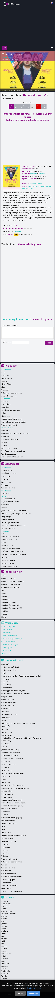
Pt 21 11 (28, 106)
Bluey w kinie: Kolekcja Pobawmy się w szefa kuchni (21, 676)
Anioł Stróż (5, 430)
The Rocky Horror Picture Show (13, 451)
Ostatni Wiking (7, 791)
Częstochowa (6, 911)
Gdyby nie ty (6, 741)
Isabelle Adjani (45, 186)
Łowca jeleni (8, 630)
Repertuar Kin (13, 571)
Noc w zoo (5, 416)
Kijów (3, 593)
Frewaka (4, 729)
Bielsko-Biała (6, 904)
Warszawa (5, 973)
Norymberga (6, 516)
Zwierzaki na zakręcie (9, 396)
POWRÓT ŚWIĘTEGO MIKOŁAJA (13, 554)
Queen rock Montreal (9, 809)
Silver (3, 387)
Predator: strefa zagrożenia (11, 419)
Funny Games (6, 732)
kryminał (41, 174)
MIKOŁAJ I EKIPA (7, 545)
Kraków (4, 931)
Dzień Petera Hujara (9, 473)
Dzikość (4, 720)
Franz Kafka (5, 726)
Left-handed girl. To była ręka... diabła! (16, 513)
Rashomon (5, 812)
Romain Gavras (13, 59)
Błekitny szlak (6, 688)
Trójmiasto (5, 971)
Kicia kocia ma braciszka (10, 410)
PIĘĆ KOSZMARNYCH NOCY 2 (12, 551)
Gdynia (4, 919)
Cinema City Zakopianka (10, 584)
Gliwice (4, 921)
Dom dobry (5, 407)
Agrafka (4, 575)
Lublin (3, 934)
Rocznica (4, 479)
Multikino (4, 611)
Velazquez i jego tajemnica (11, 393)
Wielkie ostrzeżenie (8, 454)
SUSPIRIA (4, 557)
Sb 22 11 (33, 106)
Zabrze (4, 978)
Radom (4, 951)
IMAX (3, 590)
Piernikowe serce (7, 519)
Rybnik (3, 956)
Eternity (4, 508)
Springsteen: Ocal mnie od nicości (14, 835)
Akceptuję (33, 993)
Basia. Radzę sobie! (8, 670)
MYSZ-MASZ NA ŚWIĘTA (10, 548)
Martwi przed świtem (9, 439)
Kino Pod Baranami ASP (10, 605)
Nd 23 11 (38, 106)
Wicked (7, 653)
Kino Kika (4, 596)
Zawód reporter (9, 627)
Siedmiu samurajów (10, 644)
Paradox (4, 614)
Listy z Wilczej (6, 384)
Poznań (4, 949)
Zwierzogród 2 (7, 493)
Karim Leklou (34, 186)
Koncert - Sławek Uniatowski (12, 758)
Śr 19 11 (17, 106)
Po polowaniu (6, 797)
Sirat (3, 829)
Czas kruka (5, 505)
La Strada (7, 633)
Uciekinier (5, 390)
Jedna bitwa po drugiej (10, 750)
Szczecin (4, 966)
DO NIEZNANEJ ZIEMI (9, 714)
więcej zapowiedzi (10, 566)
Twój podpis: (6, 342)
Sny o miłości (6, 482)
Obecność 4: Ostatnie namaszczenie (15, 788)
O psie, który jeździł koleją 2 (12, 785)
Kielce (3, 929)
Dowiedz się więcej (34, 988)
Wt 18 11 (11, 106)
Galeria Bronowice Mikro (10, 587)
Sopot (3, 961)
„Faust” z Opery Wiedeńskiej (12, 891)
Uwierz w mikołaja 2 (9, 425)
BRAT (3, 534)
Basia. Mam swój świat (10, 667)
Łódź (3, 936)
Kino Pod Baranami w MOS (11, 608)
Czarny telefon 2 (7, 705)
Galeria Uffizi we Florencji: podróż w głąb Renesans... (21, 738)
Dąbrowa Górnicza (8, 914)
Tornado (4, 485)
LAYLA (3, 542)
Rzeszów (4, 958)
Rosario (4, 445)
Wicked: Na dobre (8, 488)
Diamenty (5, 711)
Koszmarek (5, 761)
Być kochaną (6, 404)
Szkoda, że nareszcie (9, 448)
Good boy (5, 436)
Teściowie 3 (5, 844)
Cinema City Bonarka (9, 578)
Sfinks (3, 617)
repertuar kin (10, 90)
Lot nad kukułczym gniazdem (12, 773)
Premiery (10, 365)
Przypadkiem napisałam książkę (13, 422)
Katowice (4, 926)
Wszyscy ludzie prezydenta (11, 876)
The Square (7, 647)
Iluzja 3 (4, 381)
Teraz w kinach (14, 660)
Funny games (6, 378)
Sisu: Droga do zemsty (10, 522)
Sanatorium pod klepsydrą (13, 638)
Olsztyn (4, 938)
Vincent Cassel (27, 189)
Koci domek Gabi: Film (9, 755)
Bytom (4, 909)
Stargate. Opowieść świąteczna (13, 525)
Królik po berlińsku (10, 635)
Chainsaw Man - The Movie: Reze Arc (15, 433)
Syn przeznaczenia (8, 528)
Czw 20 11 (22, 106)
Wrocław (4, 976)
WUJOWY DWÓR (7, 563)
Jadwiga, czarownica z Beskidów (13, 510)
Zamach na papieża (8, 879)
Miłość (3, 413)
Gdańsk (4, 916)
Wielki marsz (6, 871)
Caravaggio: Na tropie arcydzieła (13, 691)
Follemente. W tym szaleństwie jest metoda (18, 723)
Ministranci (5, 476)
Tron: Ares (5, 853)
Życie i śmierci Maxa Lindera (12, 457)
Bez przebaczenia (8, 499)
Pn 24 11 (44, 106)
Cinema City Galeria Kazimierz (12, 581)
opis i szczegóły (22, 90)
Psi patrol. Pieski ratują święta (12, 806)
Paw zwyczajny (7, 794)
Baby (3, 372)
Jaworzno (4, 924)
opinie (37, 90)
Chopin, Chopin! (7, 696)
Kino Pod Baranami (8, 602)
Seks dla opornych (8, 820)
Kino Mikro (5, 599)
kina (14, 3)
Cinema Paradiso (9, 641)
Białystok (4, 901)
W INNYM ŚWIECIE (8, 560)
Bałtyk (3, 673)
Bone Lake (5, 375)
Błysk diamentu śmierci (10, 502)
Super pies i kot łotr (9, 841)
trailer (31, 90)
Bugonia (4, 401)
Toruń (3, 968)
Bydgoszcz (5, 906)
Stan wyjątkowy (7, 838)
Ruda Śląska (6, 953)
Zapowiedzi (12, 463)
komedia (33, 174)
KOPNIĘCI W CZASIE (9, 539)
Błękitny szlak (6, 470)
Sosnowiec (5, 963)
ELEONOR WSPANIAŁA (10, 537)
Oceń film (18, 231)
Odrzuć (20, 993)
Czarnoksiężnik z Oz (8, 702)
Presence (4, 442)
